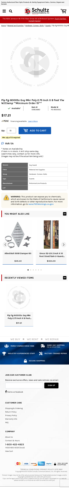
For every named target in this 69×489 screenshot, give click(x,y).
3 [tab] (33, 269)
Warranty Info (11, 419)
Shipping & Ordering (14, 408)
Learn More (33, 121)
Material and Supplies (15, 26)
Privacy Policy (11, 415)
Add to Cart (34, 130)
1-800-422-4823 (14, 444)
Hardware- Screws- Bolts (34, 26)
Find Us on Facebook (14, 391)
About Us (9, 437)
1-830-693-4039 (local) (15, 448)
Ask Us (7, 143)
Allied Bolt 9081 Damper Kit (18, 253)
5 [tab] (38, 269)
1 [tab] (28, 269)
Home (3, 26)
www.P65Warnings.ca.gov (41, 204)
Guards (48, 26)
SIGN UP (51, 385)
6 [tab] (41, 269)
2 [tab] (30, 269)
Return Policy (11, 412)
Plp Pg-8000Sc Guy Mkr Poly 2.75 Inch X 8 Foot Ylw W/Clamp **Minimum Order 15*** (19, 317)
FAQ (6, 422)
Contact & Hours (12, 440)
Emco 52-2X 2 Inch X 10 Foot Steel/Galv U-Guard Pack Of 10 (51, 255)
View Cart (9, 451)
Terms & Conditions (29, 469)
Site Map (59, 469)
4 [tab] (35, 269)
